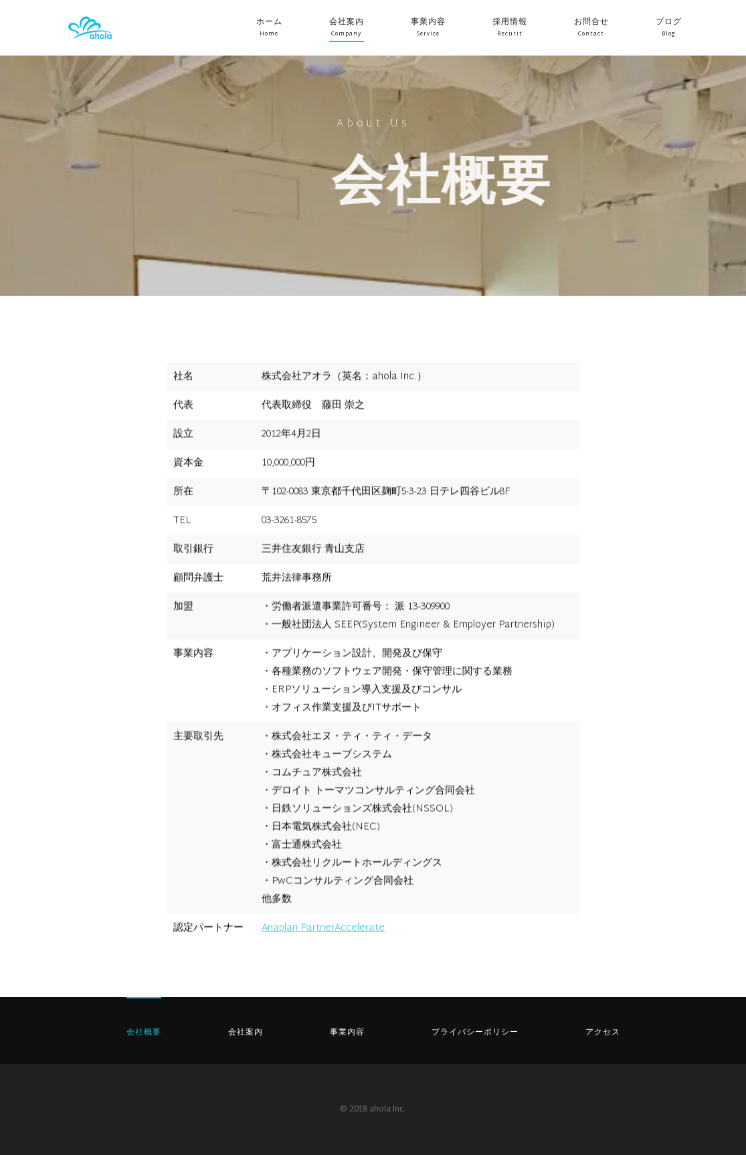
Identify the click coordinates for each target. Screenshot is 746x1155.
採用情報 (509, 22)
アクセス (602, 1032)
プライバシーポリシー (475, 1032)
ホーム (269, 22)
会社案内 (346, 22)
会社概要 (143, 1032)
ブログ (669, 22)
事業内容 (428, 22)
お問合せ (591, 22)
